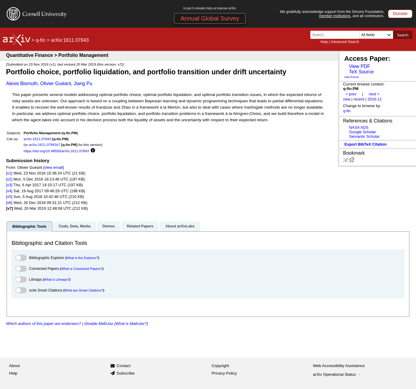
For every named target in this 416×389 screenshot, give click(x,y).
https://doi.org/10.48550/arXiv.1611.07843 (56, 151)
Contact (123, 365)
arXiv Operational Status (337, 374)
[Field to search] (376, 35)
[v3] (9, 185)
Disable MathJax (98, 323)
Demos (108, 226)
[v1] (9, 173)
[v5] (9, 196)
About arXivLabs (179, 226)
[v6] (9, 202)
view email (53, 167)
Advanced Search (345, 42)
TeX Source (361, 71)
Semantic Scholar (364, 136)
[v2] (9, 179)
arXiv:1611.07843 (37, 139)
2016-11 (375, 99)
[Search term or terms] (336, 35)
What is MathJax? (131, 323)
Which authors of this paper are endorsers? (43, 323)
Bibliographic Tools (29, 226)
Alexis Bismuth (22, 83)
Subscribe (125, 373)
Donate (400, 13)
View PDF (359, 66)
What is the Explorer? (82, 258)
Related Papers (140, 226)
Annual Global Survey (209, 18)
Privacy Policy (224, 373)
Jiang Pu (82, 83)
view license (351, 77)
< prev (351, 94)
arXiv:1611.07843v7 (44, 145)
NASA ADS (358, 127)
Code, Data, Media (74, 226)
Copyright (220, 365)
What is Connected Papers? (81, 268)
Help (324, 42)
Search (402, 35)
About (14, 365)
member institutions (334, 16)
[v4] (9, 191)
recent (358, 99)
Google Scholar (362, 132)
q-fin (40, 40)
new (346, 99)
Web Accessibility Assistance (339, 365)
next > (374, 94)
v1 (52, 64)
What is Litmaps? (56, 279)
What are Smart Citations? (83, 290)
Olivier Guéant (55, 83)
